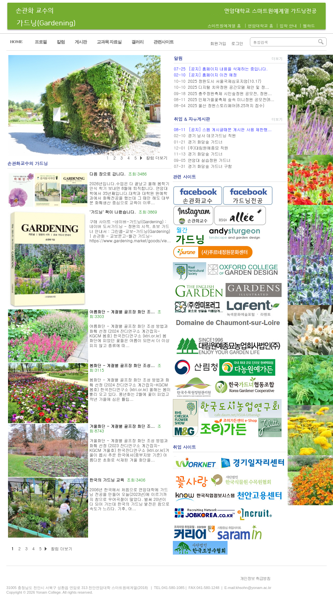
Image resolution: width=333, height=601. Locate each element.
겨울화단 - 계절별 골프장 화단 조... (122, 426)
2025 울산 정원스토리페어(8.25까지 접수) (226, 105)
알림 (178, 58)
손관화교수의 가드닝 (27, 163)
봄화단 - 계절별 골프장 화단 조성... (122, 365)
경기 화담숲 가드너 (205, 141)
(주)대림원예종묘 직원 (208, 148)
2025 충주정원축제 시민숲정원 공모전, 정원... (230, 93)
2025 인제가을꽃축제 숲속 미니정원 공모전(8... (231, 99)
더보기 (277, 58)
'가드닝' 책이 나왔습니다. (112, 212)
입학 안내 (288, 25)
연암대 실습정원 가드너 (209, 160)
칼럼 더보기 (61, 548)
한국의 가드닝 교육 (106, 480)
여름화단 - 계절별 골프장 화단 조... (122, 311)
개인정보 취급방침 (255, 578)
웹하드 (309, 25)
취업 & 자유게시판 (192, 119)
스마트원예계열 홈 (224, 25)
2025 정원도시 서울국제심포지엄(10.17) (224, 81)
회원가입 (218, 43)
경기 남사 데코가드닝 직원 (212, 135)
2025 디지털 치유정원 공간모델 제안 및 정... (228, 87)
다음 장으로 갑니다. (107, 174)
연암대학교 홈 (260, 25)
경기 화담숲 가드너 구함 (210, 166)
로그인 (237, 43)
